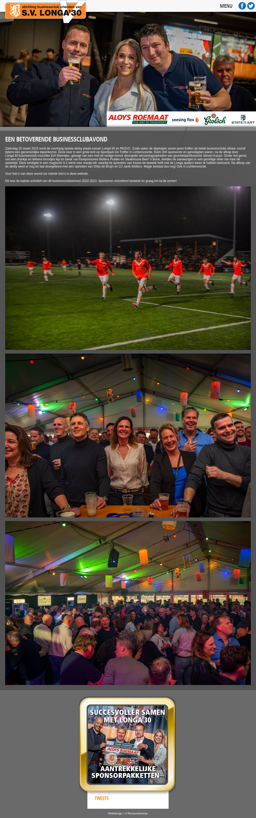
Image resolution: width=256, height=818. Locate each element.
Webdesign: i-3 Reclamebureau (128, 813)
